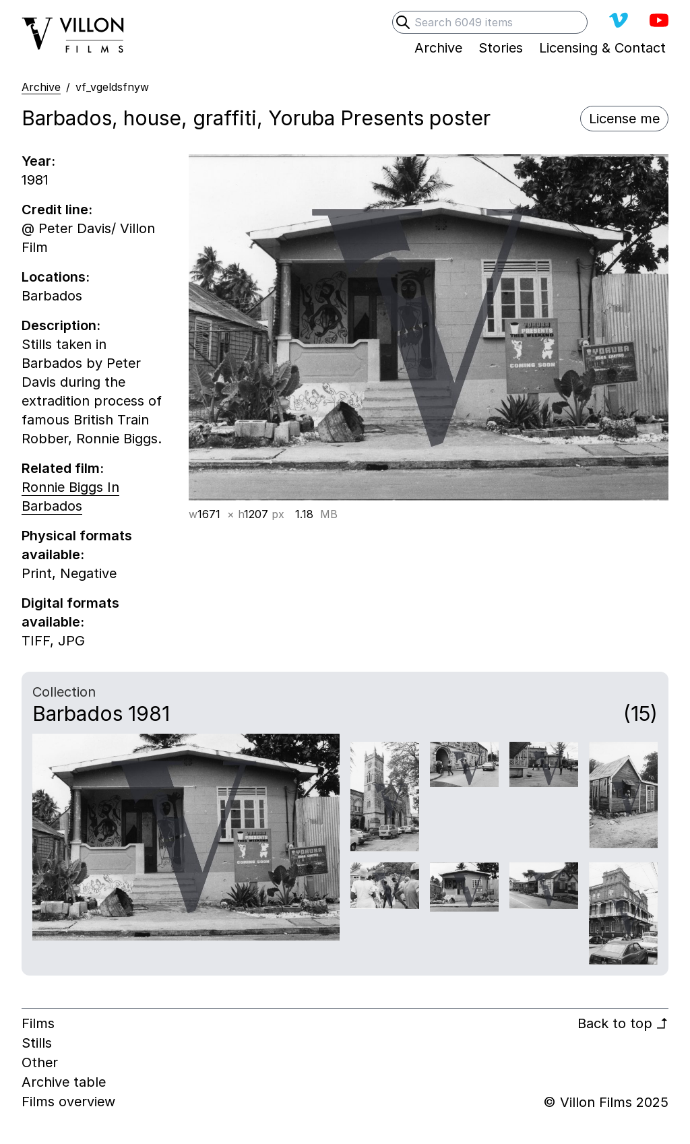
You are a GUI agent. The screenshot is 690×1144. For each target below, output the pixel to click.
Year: (38, 161)
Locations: (56, 277)
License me (624, 118)
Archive (41, 87)
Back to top (622, 1023)
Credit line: (57, 209)
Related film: (63, 468)
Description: (61, 325)
